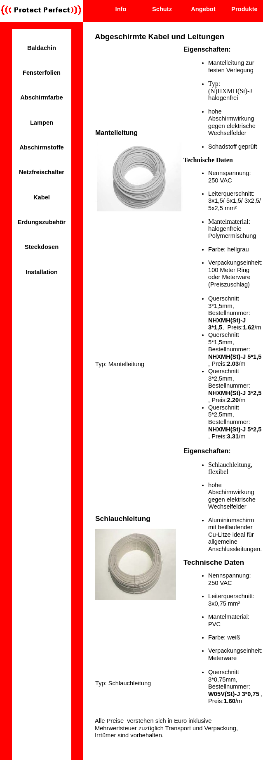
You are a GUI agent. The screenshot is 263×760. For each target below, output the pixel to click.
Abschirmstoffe (41, 147)
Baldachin (41, 48)
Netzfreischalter (41, 172)
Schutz (162, 9)
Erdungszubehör (42, 222)
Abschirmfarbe (41, 97)
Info (121, 9)
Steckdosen (42, 247)
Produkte (244, 9)
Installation (41, 272)
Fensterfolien (42, 72)
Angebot (203, 9)
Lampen (41, 122)
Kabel (41, 197)
